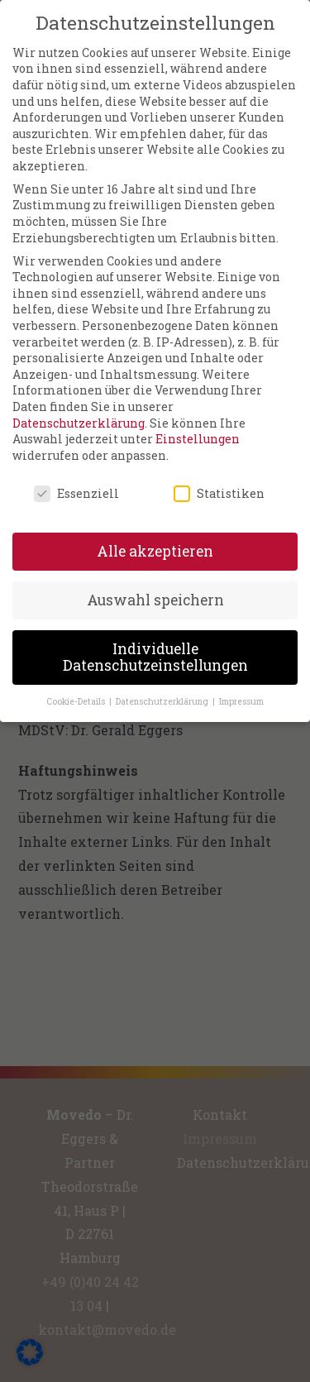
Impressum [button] (241, 689)
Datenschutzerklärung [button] (163, 689)
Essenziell (76, 481)
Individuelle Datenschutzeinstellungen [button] (155, 645)
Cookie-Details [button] (76, 689)
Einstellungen (197, 427)
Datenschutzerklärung (78, 410)
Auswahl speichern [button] (155, 588)
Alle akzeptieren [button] (155, 539)
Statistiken (219, 481)
